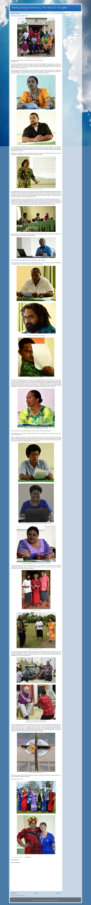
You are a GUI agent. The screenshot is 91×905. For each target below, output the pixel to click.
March (67, 40)
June (67, 27)
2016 (66, 46)
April (67, 39)
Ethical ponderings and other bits (72, 35)
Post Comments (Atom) (20, 895)
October (67, 21)
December (68, 17)
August (67, 24)
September (68, 22)
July (67, 25)
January (67, 44)
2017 (66, 16)
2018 (66, 14)
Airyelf (49, 900)
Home (36, 893)
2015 (66, 47)
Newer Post (14, 893)
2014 (66, 49)
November (68, 19)
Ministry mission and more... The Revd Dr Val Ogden (39, 8)
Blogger (56, 900)
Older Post (58, 893)
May (67, 37)
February (68, 42)
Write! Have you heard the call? (71, 28)
